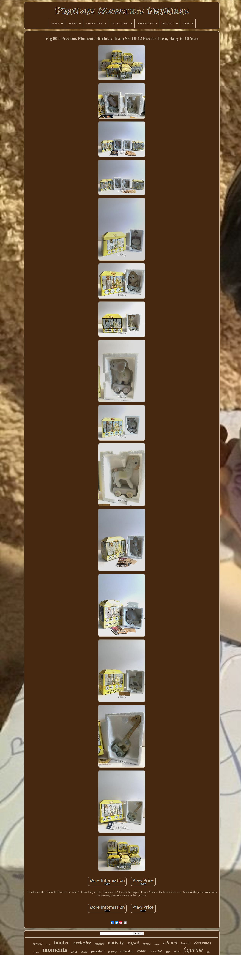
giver (74, 951)
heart (168, 952)
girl (208, 952)
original (112, 951)
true (177, 951)
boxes (36, 952)
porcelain (98, 951)
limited (62, 942)
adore (84, 951)
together (99, 944)
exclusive (82, 942)
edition (170, 942)
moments (54, 949)
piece (48, 944)
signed (133, 942)
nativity (116, 942)
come (141, 950)
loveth (185, 943)
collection (126, 951)
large (156, 944)
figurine (193, 949)
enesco (147, 943)
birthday (37, 943)
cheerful (156, 951)
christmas (202, 943)
